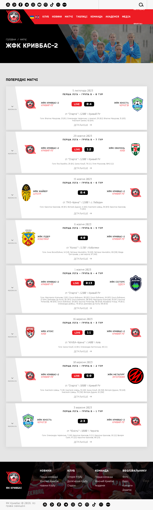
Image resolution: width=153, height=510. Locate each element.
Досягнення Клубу (77, 481)
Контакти (128, 485)
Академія (100, 485)
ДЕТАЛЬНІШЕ (84, 125)
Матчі (23, 39)
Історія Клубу (74, 476)
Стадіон (71, 485)
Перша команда (49, 476)
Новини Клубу (47, 485)
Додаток (127, 489)
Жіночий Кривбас (49, 481)
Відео (125, 481)
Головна (11, 39)
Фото (125, 476)
